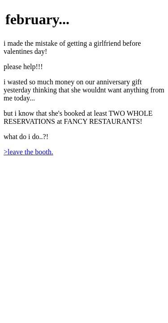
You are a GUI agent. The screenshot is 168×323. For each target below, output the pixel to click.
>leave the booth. (28, 152)
